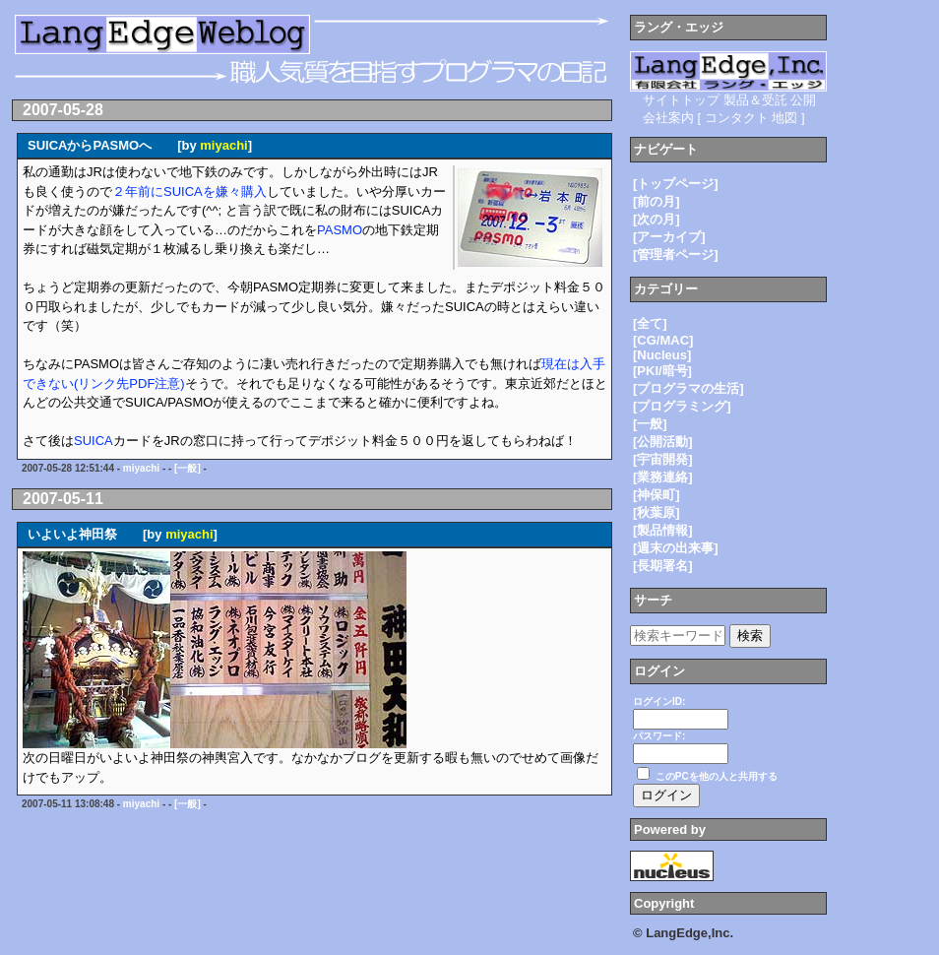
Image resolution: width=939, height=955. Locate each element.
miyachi (223, 145)
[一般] (187, 468)
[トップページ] (676, 183)
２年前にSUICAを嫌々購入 (189, 191)
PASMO (339, 230)
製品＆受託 (755, 100)
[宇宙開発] (663, 459)
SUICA (93, 440)
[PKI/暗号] (662, 370)
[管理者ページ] (676, 254)
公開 (803, 100)
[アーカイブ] (669, 236)
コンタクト (737, 117)
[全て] (650, 323)
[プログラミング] (682, 406)
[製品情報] (663, 530)
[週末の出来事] (676, 548)
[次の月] (656, 219)
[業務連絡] (663, 477)
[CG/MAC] (663, 340)
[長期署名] (663, 565)
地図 (784, 117)
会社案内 (668, 117)
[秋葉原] (656, 512)
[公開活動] (663, 441)
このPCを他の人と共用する (717, 776)
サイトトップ (681, 100)
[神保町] (656, 494)
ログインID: (659, 701)
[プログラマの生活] (688, 388)
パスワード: (659, 736)
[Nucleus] (662, 355)
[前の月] (656, 201)
